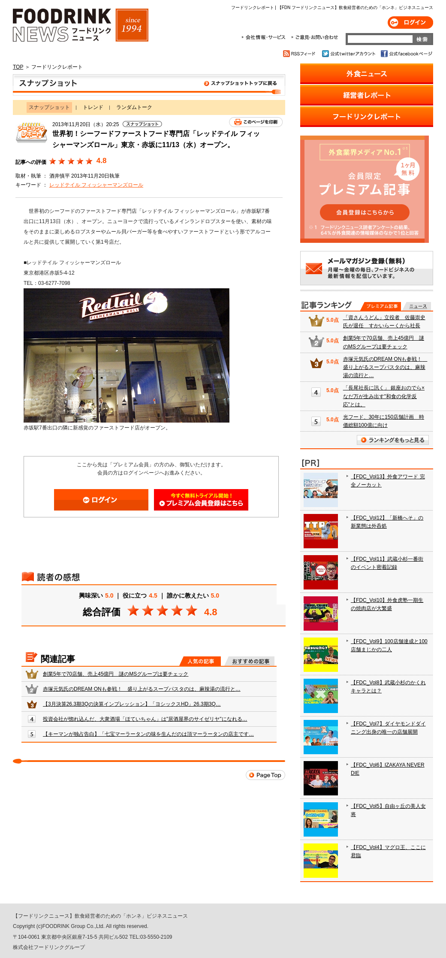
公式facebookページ (406, 53)
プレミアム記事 (380, 306)
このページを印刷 (256, 122)
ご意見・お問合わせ (314, 37)
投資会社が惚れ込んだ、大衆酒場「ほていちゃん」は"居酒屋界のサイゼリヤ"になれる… (145, 719)
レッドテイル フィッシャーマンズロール (96, 185)
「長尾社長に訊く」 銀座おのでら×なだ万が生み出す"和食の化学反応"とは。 (384, 396)
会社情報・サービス (265, 37)
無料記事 (416, 306)
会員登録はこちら (201, 500)
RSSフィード (300, 53)
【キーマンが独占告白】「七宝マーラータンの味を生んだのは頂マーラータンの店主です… (148, 734)
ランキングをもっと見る (393, 440)
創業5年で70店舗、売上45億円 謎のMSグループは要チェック (115, 674)
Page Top (265, 775)
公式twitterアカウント (349, 53)
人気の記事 (200, 661)
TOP (18, 67)
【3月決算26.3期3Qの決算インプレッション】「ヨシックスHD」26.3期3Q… (132, 704)
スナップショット (149, 85)
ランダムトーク (134, 107)
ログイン (410, 22)
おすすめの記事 (249, 661)
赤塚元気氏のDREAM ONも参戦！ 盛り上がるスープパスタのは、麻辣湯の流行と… (142, 689)
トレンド (93, 107)
